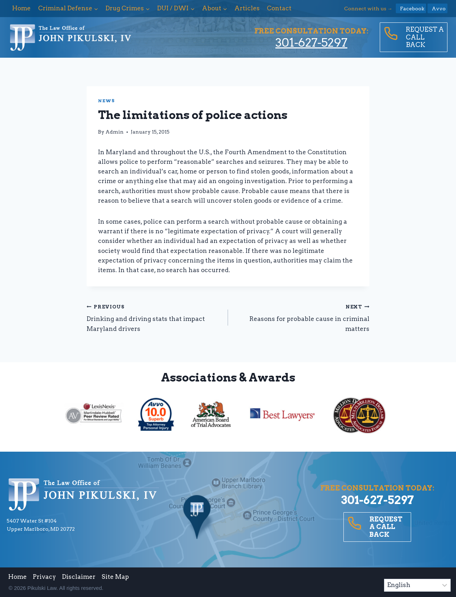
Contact (279, 8)
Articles (247, 8)
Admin (114, 132)
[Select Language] (417, 585)
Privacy (44, 576)
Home (21, 8)
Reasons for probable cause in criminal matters (301, 317)
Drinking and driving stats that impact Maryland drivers (154, 317)
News (106, 100)
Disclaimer (78, 576)
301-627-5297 (311, 43)
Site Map (115, 576)
